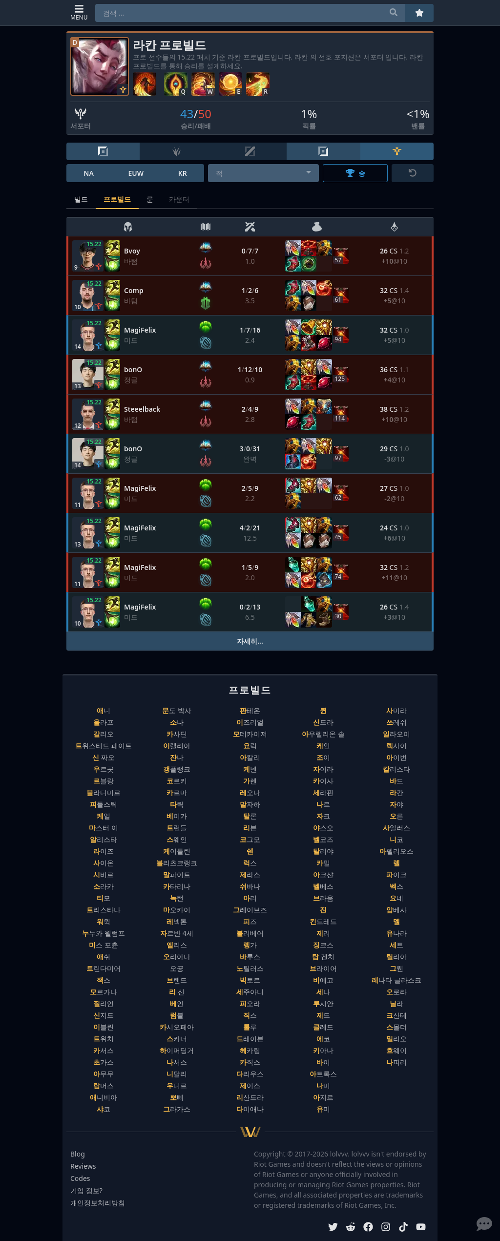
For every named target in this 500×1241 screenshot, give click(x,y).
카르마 (177, 792)
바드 (396, 780)
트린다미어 (103, 968)
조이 (323, 757)
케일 (103, 815)
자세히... (250, 641)
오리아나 (176, 956)
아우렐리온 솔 (323, 733)
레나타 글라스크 (396, 980)
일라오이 (396, 733)
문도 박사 (176, 710)
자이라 (323, 769)
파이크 (396, 874)
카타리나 (176, 886)
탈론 (250, 815)
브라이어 (323, 968)
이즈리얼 (250, 722)
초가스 (103, 1062)
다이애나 (250, 1109)
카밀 (323, 862)
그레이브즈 (250, 909)
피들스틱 (103, 804)
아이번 (396, 757)
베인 (177, 1003)
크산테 (396, 1015)
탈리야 (323, 851)
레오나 (250, 792)
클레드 (323, 1026)
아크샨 (323, 874)
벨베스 (323, 886)
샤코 (103, 1109)
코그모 (250, 839)
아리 (250, 898)
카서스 (103, 1050)
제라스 (250, 874)
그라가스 (176, 1109)
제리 (323, 933)
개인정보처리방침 (97, 1202)
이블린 (103, 1026)
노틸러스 (250, 968)
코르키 (177, 780)
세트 (396, 944)
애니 (103, 710)
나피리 (396, 1062)
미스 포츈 (103, 944)
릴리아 (396, 956)
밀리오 (396, 1038)
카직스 (250, 1062)
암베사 (396, 909)
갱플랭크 (176, 769)
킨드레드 (323, 921)
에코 (323, 1038)
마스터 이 (103, 827)
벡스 (396, 886)
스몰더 (396, 1026)
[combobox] (263, 173)
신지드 (103, 1015)
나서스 (177, 1062)
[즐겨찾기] (419, 13)
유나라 (396, 933)
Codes (80, 1178)
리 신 (177, 991)
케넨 (250, 769)
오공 (177, 968)
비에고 (323, 980)
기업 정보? (86, 1190)
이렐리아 (176, 745)
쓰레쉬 (396, 722)
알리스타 (103, 839)
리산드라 (250, 1097)
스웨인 (177, 839)
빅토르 (250, 980)
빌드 (81, 199)
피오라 (250, 1003)
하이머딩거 (177, 1050)
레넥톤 (177, 921)
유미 (323, 1109)
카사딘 (177, 733)
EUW (136, 173)
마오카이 (176, 909)
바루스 (250, 956)
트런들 (177, 827)
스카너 (177, 1038)
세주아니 (250, 991)
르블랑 (103, 780)
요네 (396, 898)
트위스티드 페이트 (103, 745)
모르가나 (103, 991)
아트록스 (323, 1073)
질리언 (103, 1003)
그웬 (396, 968)
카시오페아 (177, 1026)
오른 (396, 815)
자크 (323, 815)
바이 (323, 1062)
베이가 (177, 815)
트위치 (103, 1038)
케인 (323, 745)
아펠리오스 (396, 851)
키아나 (323, 1050)
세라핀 (323, 792)
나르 (323, 804)
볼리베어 (250, 933)
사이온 (103, 862)
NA (88, 173)
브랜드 (177, 980)
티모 (103, 898)
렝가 (250, 944)
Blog (77, 1153)
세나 (323, 991)
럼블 (177, 1015)
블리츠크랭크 (176, 862)
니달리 (177, 1073)
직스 (250, 1015)
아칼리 (250, 757)
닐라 (396, 1003)
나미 (323, 1085)
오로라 (396, 991)
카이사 (323, 780)
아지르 (323, 1097)
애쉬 (103, 956)
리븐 (250, 827)
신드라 (323, 722)
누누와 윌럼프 (103, 933)
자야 (396, 804)
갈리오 (103, 733)
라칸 (396, 792)
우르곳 (103, 769)
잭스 (103, 980)
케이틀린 (176, 851)
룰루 (250, 1026)
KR (182, 173)
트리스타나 (103, 909)
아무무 (103, 1073)
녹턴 (177, 898)
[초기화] (413, 173)
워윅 (103, 921)
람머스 (103, 1085)
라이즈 (103, 851)
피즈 (250, 921)
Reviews (83, 1166)
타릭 (177, 804)
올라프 (103, 722)
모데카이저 (250, 733)
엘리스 (177, 944)
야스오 (323, 827)
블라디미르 (103, 792)
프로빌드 (117, 199)
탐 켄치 (323, 956)
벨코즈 (323, 839)
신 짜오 (103, 757)
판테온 (250, 710)
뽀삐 (177, 1097)
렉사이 (396, 745)
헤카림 (250, 1050)
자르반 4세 (176, 933)
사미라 (396, 710)
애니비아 (103, 1097)
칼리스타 (396, 769)
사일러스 (396, 827)
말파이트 (176, 874)
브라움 (323, 898)
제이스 (250, 1085)
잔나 (177, 757)
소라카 (103, 886)
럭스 (250, 862)
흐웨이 (396, 1050)
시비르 (103, 874)
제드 (323, 1015)
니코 (396, 839)
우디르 (177, 1085)
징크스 (323, 944)
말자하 (250, 804)
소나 (177, 722)
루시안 (323, 1003)
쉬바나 (250, 886)
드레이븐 (250, 1038)
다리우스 (250, 1073)
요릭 (250, 745)
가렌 (250, 780)
